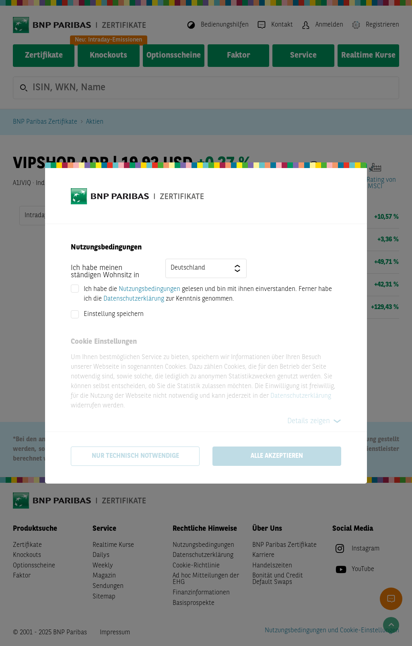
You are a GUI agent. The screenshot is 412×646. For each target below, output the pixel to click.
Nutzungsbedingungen (149, 289)
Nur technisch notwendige (135, 456)
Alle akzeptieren (277, 456)
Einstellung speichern (114, 314)
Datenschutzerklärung (133, 299)
